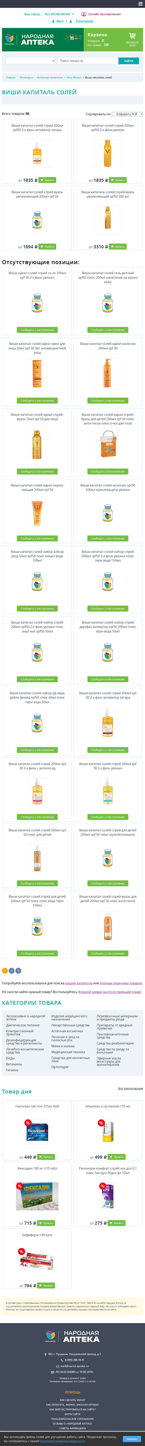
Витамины (14, 1064)
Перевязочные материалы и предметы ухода (117, 1017)
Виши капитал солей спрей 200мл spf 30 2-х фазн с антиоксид (37, 766)
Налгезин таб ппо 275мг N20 (37, 1106)
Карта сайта (72, 1414)
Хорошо (132, 1439)
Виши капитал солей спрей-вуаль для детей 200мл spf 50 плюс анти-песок (108, 898)
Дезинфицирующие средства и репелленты (24, 1042)
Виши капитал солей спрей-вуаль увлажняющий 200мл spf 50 (37, 194)
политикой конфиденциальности (62, 1441)
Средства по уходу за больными (113, 1051)
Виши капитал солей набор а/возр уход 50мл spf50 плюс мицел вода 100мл (37, 556)
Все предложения (130, 1088)
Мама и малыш (63, 1046)
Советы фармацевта (72, 1428)
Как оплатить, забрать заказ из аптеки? (72, 1404)
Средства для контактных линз (70, 1059)
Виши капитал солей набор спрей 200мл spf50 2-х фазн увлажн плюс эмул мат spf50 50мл (37, 626)
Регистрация (84, 21)
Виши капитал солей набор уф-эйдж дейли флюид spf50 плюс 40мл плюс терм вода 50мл (37, 697)
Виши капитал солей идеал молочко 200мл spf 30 (108, 346)
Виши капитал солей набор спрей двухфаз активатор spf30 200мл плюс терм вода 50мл (108, 626)
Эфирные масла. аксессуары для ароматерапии (109, 1061)
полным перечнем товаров (121, 983)
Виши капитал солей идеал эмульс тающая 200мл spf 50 (37, 487)
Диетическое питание (23, 1025)
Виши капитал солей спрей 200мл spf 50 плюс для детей (37, 832)
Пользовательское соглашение (72, 1419)
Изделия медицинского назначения (69, 1017)
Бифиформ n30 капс (37, 1235)
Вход (60, 21)
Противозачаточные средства (113, 1036)
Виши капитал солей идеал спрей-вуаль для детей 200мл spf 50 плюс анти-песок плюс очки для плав (107, 419)
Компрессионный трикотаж (19, 1032)
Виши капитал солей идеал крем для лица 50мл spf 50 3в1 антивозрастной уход (37, 348)
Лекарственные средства (70, 1025)
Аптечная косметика (67, 1031)
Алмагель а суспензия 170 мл (108, 1106)
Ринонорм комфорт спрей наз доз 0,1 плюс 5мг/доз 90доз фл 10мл (108, 1170)
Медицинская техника (68, 1051)
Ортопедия (59, 1066)
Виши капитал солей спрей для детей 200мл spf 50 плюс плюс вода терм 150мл (37, 901)
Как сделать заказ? (72, 1400)
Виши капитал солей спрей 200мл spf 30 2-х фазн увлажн (107, 766)
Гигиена (12, 1070)
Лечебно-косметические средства (25, 1051)
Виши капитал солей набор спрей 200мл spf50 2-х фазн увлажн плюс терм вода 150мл (108, 556)
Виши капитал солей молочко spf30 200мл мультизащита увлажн (107, 487)
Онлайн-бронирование (104, 14)
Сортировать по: (114, 114)
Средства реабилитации (115, 1043)
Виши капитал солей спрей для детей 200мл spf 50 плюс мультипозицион (107, 832)
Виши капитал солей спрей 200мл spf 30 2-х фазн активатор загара (107, 695)
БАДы (10, 1058)
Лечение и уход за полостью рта (65, 1038)
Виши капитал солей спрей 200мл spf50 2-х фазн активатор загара (37, 127)
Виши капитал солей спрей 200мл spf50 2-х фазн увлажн (108, 127)
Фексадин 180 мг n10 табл (37, 1168)
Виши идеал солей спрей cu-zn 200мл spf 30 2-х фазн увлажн (37, 275)
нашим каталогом (79, 983)
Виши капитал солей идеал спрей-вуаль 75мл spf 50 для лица (37, 416)
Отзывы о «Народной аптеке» (72, 1423)
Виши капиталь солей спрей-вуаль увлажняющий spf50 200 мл (107, 194)
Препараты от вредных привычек (114, 1027)
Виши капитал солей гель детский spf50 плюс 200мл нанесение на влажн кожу (108, 277)
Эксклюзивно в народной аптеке (25, 1017)
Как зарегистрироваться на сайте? (72, 1409)
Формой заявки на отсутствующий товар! (109, 992)
